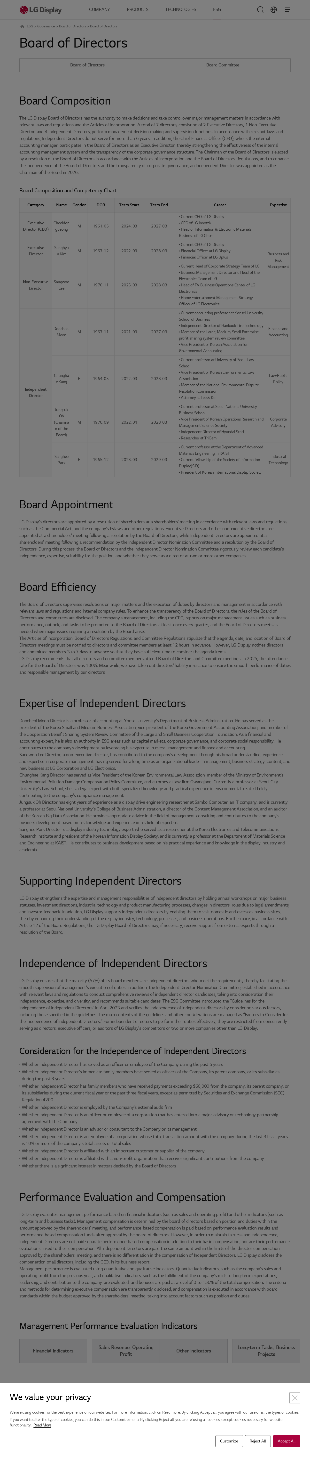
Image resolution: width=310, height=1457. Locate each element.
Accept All (286, 1441)
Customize (229, 1441)
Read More (42, 1425)
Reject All (258, 1441)
